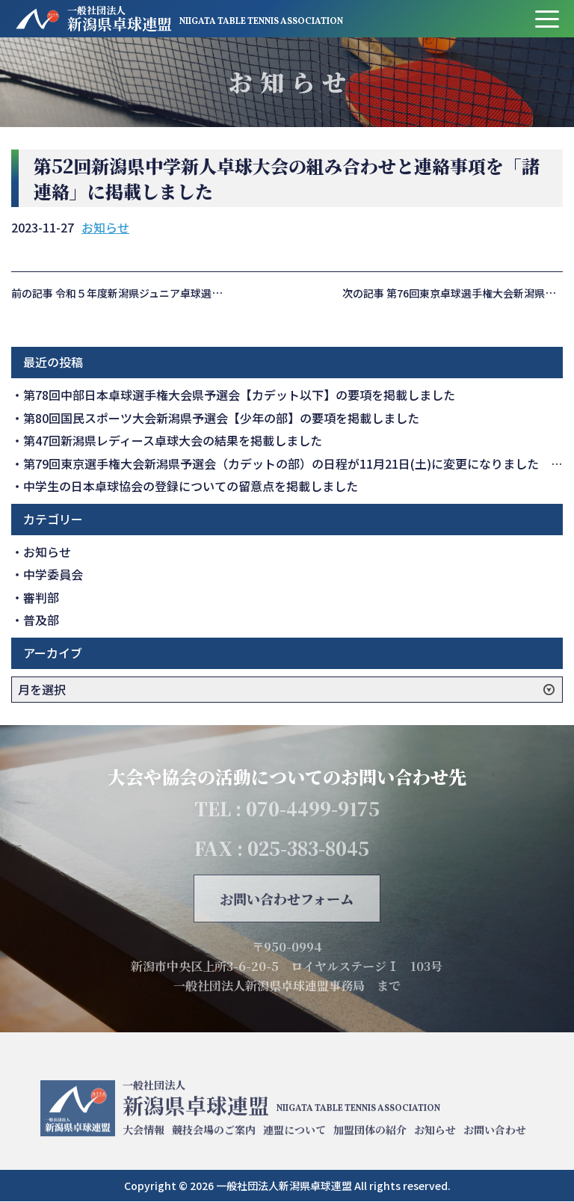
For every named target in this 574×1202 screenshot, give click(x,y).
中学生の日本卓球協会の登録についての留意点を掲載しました (190, 486)
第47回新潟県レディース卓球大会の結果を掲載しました (172, 440)
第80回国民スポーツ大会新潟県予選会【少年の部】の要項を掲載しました (221, 418)
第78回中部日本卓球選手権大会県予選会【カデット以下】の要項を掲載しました (239, 395)
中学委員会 (53, 574)
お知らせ (105, 227)
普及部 (41, 620)
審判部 (41, 597)
